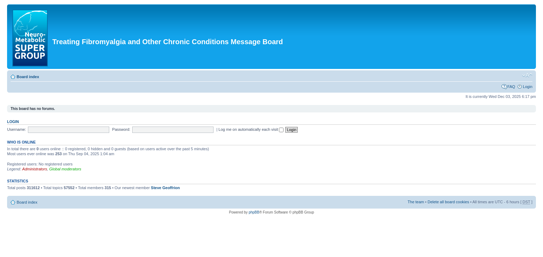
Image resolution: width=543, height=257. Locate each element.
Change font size (527, 75)
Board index (28, 77)
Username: (16, 129)
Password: (121, 129)
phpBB (254, 212)
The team (416, 202)
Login (527, 86)
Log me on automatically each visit (251, 129)
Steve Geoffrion (165, 188)
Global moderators (65, 169)
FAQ (511, 86)
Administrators (34, 169)
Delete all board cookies (448, 202)
